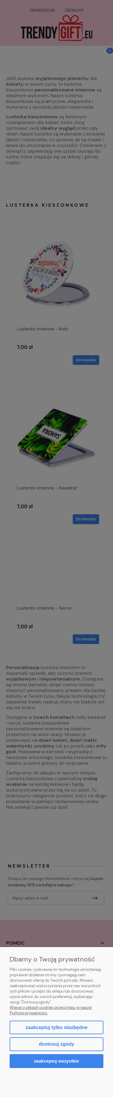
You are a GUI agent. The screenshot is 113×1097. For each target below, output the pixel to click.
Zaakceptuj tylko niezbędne (56, 1027)
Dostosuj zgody (56, 1044)
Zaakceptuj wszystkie (56, 1061)
